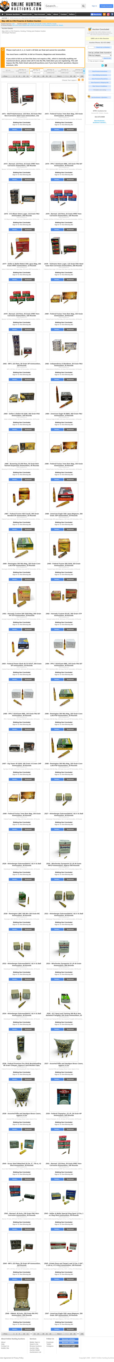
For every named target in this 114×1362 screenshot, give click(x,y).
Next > (59, 76)
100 (82, 76)
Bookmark (28, 129)
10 (71, 76)
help (49, 14)
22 (50, 76)
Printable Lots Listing (100, 90)
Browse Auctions (36, 1346)
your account (39, 14)
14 (38, 76)
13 (34, 76)
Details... (15, 129)
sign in (94, 6)
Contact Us (5, 1346)
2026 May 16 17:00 (79, 71)
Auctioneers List (35, 1352)
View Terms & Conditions (99, 86)
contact (64, 14)
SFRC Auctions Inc (99, 107)
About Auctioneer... (99, 120)
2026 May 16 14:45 (64, 71)
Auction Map (34, 1348)
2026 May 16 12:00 (50, 71)
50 (78, 76)
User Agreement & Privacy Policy (11, 1358)
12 (31, 76)
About (3, 1342)
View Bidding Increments (100, 75)
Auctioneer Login (68, 1346)
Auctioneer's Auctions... (100, 122)
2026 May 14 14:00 (22, 71)
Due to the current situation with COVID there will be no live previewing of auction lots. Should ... (38, 25)
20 (74, 76)
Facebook (49, 1342)
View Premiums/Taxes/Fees (100, 78)
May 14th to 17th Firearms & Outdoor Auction (34, 18)
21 (47, 76)
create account (106, 6)
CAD (13, 23)
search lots (27, 14)
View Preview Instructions (99, 71)
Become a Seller (68, 1342)
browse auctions (13, 14)
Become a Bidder (68, 1339)
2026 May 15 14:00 (36, 71)
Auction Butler (35, 1350)
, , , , (42, 23)
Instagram (49, 1346)
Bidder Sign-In (35, 1342)
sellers (72, 14)
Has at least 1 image (96, 61)
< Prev (5, 76)
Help (2, 1344)
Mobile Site (5, 1348)
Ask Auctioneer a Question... (98, 97)
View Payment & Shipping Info (99, 82)
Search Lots (34, 1344)
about (55, 14)
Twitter (48, 1344)
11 (27, 76)
